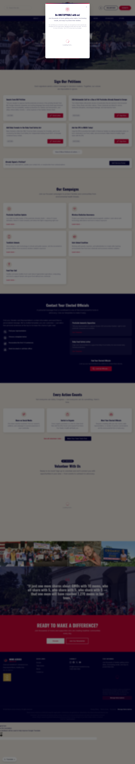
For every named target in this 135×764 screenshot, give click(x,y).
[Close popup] (86, 6)
